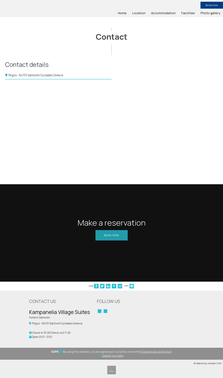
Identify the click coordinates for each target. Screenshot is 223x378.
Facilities (188, 13)
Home (122, 13)
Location (138, 13)
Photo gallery (210, 13)
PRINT (129, 286)
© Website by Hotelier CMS (207, 363)
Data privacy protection (157, 352)
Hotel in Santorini (39, 317)
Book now (212, 5)
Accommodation (163, 13)
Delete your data (111, 356)
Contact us (42, 301)
